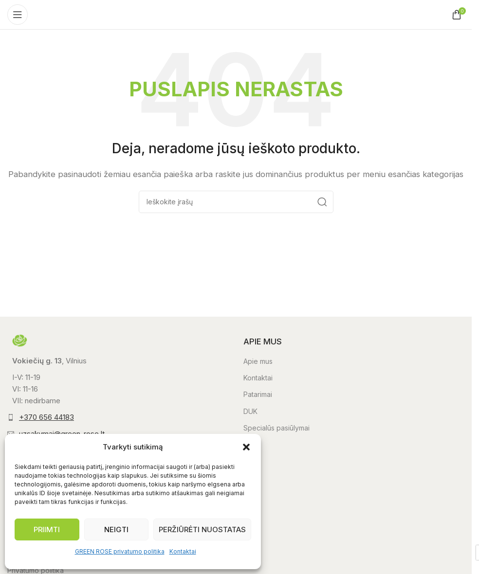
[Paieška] (236, 202)
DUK (250, 411)
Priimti (47, 529)
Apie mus (258, 361)
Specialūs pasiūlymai (276, 428)
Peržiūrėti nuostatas (202, 529)
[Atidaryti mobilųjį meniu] (17, 14)
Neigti (116, 529)
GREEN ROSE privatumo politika (120, 551)
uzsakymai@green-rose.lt (62, 433)
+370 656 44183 (46, 417)
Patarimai (257, 394)
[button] (246, 447)
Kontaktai (182, 551)
